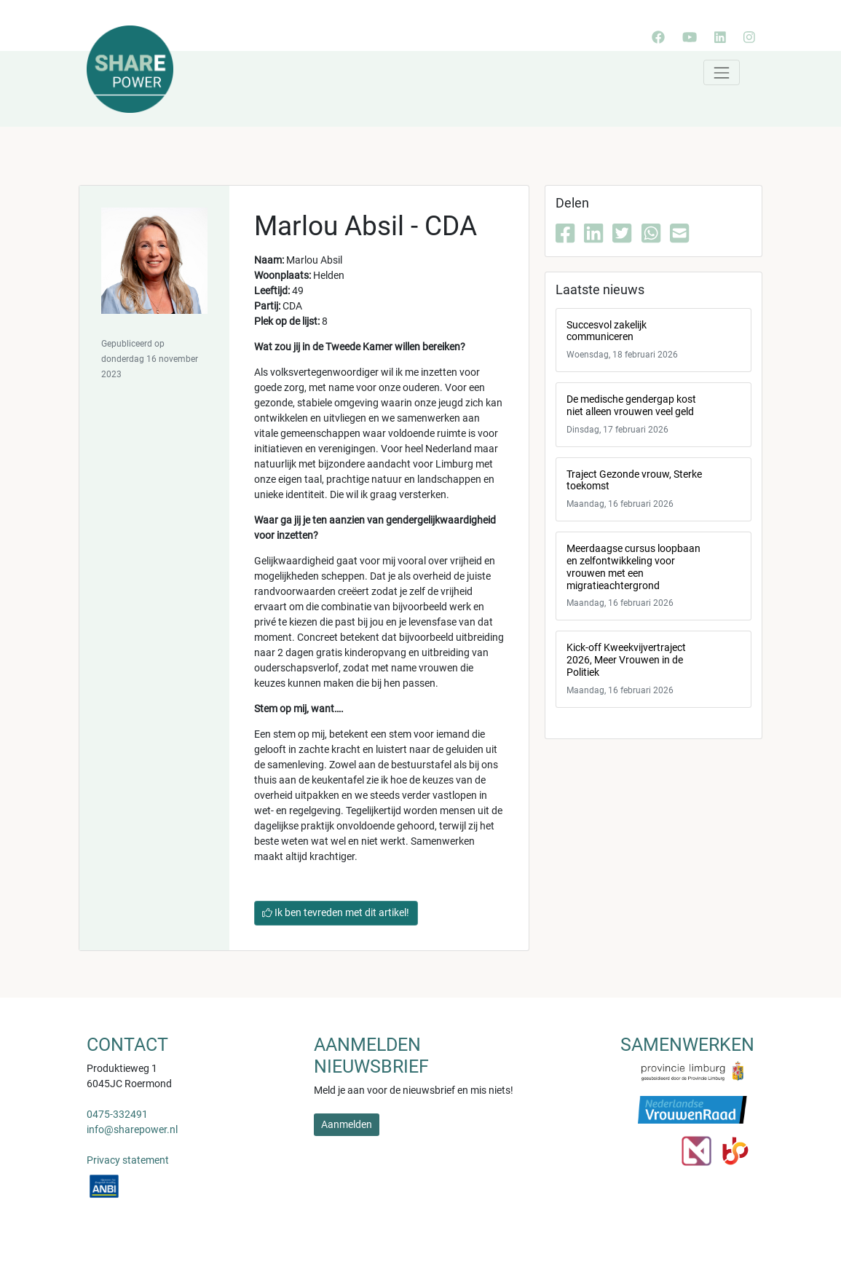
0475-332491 (117, 1114)
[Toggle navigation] (721, 72)
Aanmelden (346, 1124)
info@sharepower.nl (132, 1129)
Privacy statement (128, 1160)
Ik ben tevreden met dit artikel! (335, 912)
